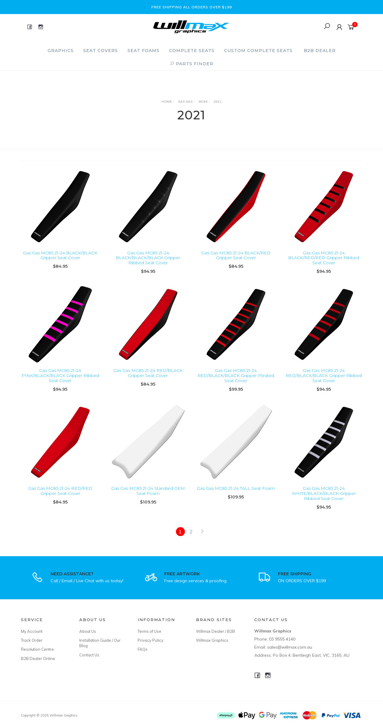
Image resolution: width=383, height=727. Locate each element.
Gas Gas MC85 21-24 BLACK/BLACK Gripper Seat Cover (60, 255)
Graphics (61, 50)
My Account (31, 631)
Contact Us (89, 655)
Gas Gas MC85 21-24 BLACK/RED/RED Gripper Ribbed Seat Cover (323, 258)
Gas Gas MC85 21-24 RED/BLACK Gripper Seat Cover (148, 378)
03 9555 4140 (282, 639)
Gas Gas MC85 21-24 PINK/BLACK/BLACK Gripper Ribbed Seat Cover (60, 380)
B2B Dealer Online (38, 658)
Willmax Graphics (212, 640)
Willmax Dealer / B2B (215, 631)
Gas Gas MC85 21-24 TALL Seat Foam (236, 493)
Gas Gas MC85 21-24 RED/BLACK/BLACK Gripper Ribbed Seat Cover (324, 380)
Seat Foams (143, 50)
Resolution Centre (37, 649)
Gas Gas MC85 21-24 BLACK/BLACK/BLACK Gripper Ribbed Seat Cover (148, 258)
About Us (87, 631)
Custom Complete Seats (258, 50)
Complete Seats (192, 50)
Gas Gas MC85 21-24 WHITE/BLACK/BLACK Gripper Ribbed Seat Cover (324, 498)
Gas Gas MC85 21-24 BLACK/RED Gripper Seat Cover (235, 255)
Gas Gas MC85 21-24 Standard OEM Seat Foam (148, 496)
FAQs (143, 649)
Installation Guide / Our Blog (100, 643)
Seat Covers (100, 50)
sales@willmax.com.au (289, 647)
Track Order (31, 640)
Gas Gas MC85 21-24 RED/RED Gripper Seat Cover (60, 496)
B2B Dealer (320, 50)
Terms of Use (149, 631)
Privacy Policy (150, 640)
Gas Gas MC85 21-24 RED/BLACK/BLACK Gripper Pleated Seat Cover (235, 380)
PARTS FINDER (191, 63)
